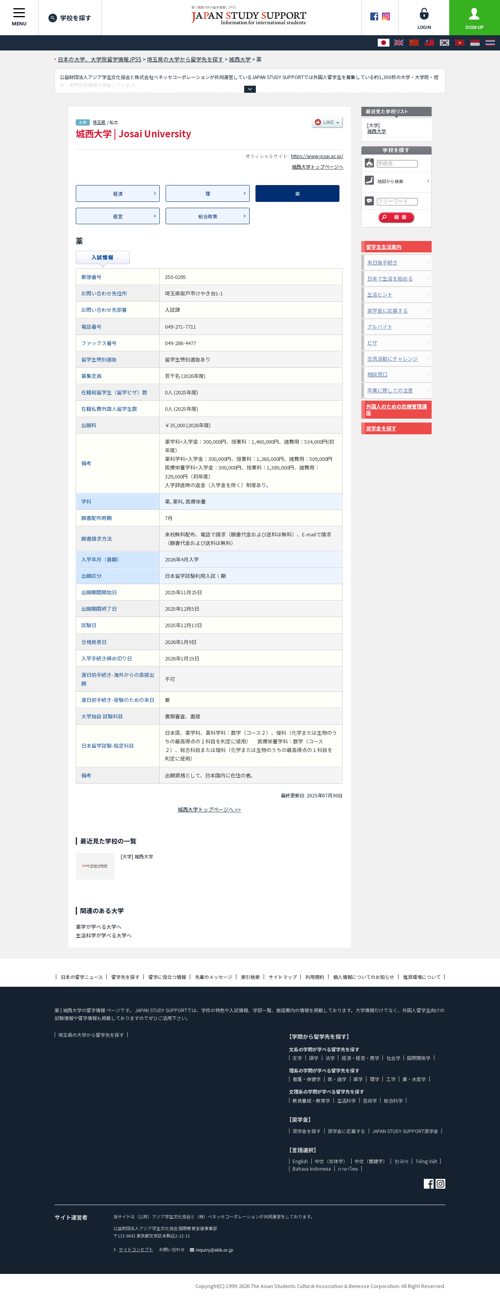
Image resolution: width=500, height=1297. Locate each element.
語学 (313, 1057)
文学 (297, 1057)
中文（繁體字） (371, 1161)
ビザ (372, 342)
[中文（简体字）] (414, 43)
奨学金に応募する (387, 310)
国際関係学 (418, 1057)
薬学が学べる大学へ (98, 926)
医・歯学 (337, 1079)
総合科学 (393, 1100)
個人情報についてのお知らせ (363, 976)
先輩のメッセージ (213, 976)
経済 (118, 193)
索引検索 (250, 976)
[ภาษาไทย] (490, 43)
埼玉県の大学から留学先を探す (91, 1034)
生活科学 (346, 1100)
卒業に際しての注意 (390, 390)
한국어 (402, 1161)
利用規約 (314, 976)
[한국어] (444, 43)
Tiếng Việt (426, 1161)
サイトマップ (283, 976)
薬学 (358, 1079)
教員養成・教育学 (311, 1100)
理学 (374, 1079)
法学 (330, 1057)
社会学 (393, 1057)
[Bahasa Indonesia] (475, 43)
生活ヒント (380, 294)
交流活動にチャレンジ (392, 358)
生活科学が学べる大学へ (104, 935)
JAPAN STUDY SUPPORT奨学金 (405, 1131)
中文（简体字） (331, 1161)
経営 (118, 216)
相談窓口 (377, 374)
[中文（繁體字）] (429, 43)
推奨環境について (422, 976)
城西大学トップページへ (317, 166)
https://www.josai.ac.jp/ (317, 156)
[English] (399, 43)
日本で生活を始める (390, 278)
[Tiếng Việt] (460, 43)
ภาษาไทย (348, 1168)
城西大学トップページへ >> (209, 809)
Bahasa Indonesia (312, 1168)
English (300, 1161)
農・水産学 (414, 1079)
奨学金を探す (381, 428)
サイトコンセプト (133, 1249)
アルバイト (380, 326)
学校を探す (69, 17)
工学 (391, 1079)
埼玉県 (99, 122)
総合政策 (207, 216)
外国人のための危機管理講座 (396, 409)
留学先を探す (125, 976)
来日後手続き (382, 262)
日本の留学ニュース (82, 976)
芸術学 (370, 1100)
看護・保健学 (307, 1079)
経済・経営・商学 (360, 1057)
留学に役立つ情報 (167, 976)
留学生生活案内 (384, 246)
